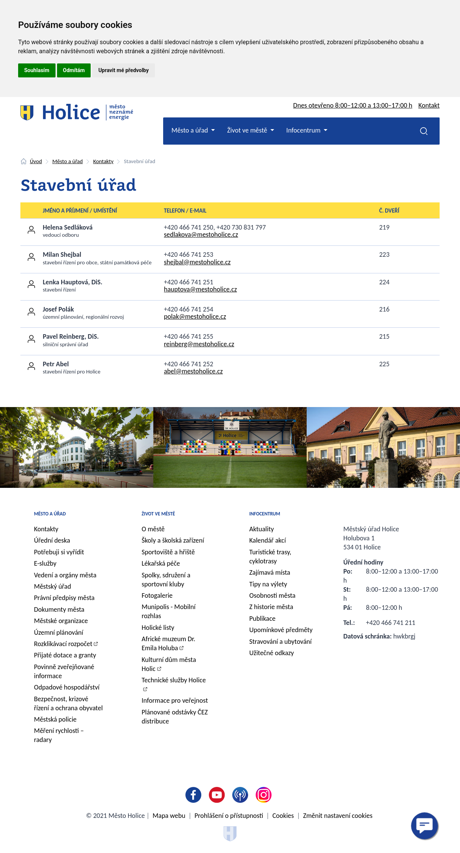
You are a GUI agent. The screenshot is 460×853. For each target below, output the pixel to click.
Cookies (283, 815)
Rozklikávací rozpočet (63, 644)
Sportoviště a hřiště (168, 552)
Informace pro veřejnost (175, 700)
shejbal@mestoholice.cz (197, 262)
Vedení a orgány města (65, 575)
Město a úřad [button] (190, 130)
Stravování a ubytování (280, 641)
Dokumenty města (59, 609)
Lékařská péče (161, 563)
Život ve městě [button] (248, 130)
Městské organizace (61, 621)
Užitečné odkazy (271, 653)
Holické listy (158, 627)
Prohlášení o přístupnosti (228, 815)
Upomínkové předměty (281, 630)
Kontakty (103, 161)
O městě (153, 529)
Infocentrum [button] (304, 130)
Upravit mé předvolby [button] (123, 70)
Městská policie (55, 719)
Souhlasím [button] (36, 70)
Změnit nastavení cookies (338, 815)
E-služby (45, 563)
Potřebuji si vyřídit (59, 552)
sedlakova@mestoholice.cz (201, 234)
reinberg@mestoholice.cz (199, 344)
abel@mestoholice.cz (193, 371)
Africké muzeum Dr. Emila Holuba (168, 643)
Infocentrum (264, 514)
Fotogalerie (157, 595)
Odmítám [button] (74, 70)
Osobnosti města (272, 595)
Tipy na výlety (268, 584)
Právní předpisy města (64, 598)
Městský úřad (52, 586)
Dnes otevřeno (352, 105)
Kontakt (429, 105)
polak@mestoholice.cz (195, 316)
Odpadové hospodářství (66, 687)
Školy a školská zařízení (173, 540)
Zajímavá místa (269, 572)
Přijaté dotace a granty (65, 655)
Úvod (36, 161)
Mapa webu (169, 815)
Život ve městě (158, 514)
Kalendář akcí (267, 540)
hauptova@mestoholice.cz (200, 289)
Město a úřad (67, 161)
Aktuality (261, 529)
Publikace (262, 618)
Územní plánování (58, 632)
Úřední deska (52, 540)
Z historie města (271, 607)
